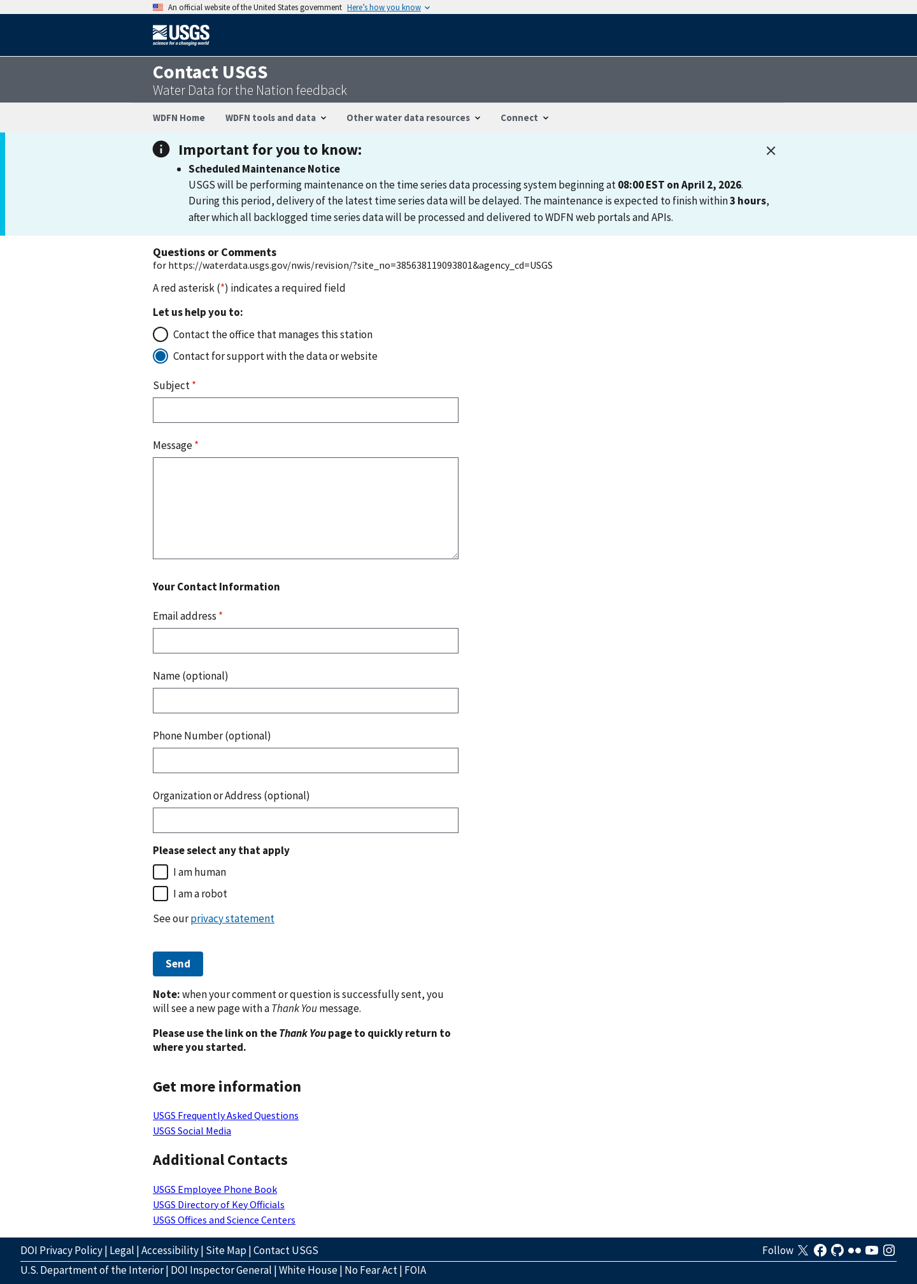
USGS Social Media (192, 1130)
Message (176, 445)
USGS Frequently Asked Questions (226, 1115)
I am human (199, 872)
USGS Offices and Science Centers (224, 1219)
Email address (188, 616)
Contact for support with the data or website (275, 356)
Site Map (226, 1250)
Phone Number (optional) (212, 736)
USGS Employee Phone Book (215, 1189)
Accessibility (170, 1250)
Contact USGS (285, 1250)
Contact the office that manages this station (273, 334)
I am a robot (200, 894)
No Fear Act (371, 1270)
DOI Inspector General (221, 1270)
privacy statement (232, 918)
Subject (174, 385)
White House (308, 1270)
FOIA (415, 1270)
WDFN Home (179, 117)
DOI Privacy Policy (61, 1250)
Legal (122, 1250)
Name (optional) (191, 676)
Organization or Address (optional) (231, 795)
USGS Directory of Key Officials (219, 1204)
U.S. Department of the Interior (92, 1270)
